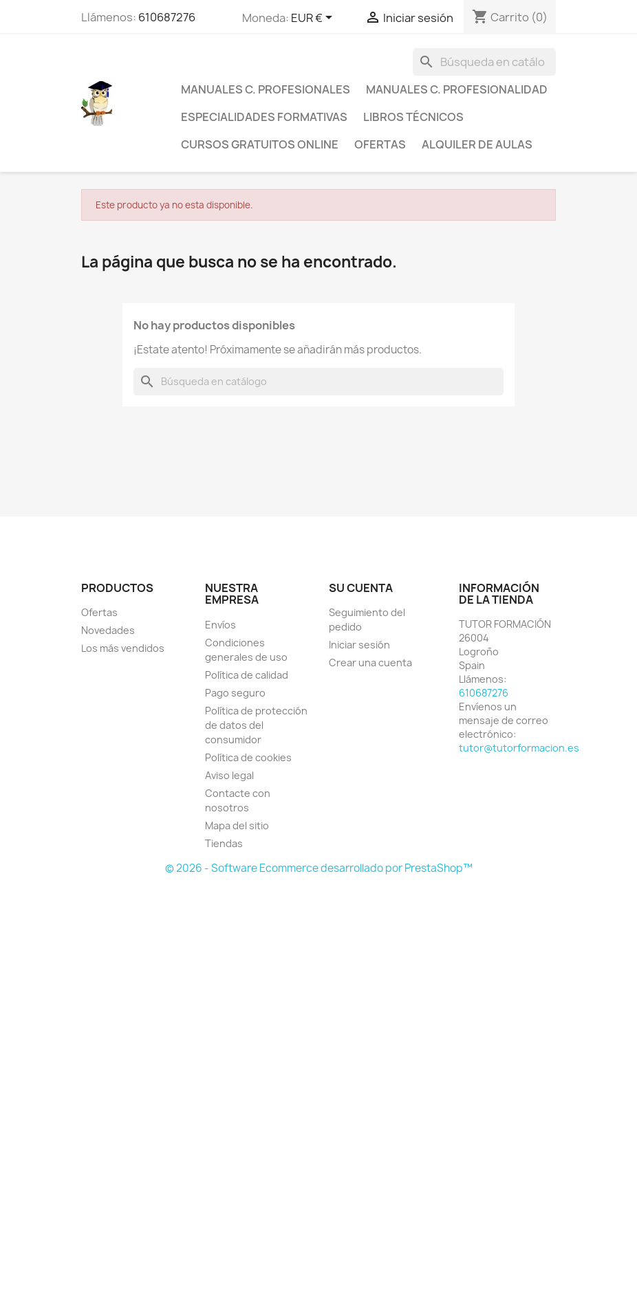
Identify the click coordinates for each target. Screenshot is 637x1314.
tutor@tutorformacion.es (519, 747)
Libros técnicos (413, 116)
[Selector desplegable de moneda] (314, 18)
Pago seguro (235, 692)
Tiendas (224, 843)
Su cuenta (361, 587)
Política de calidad (246, 674)
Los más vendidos (122, 648)
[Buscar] (484, 62)
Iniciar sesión (359, 644)
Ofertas (380, 144)
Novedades (108, 630)
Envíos (220, 624)
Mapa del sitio (237, 825)
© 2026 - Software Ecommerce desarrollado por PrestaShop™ (319, 868)
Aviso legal (229, 775)
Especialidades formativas (264, 116)
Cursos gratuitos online (259, 144)
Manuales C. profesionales (265, 89)
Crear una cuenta (370, 662)
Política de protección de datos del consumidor (256, 725)
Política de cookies (248, 757)
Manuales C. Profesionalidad (457, 89)
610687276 (166, 17)
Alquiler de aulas (477, 144)
